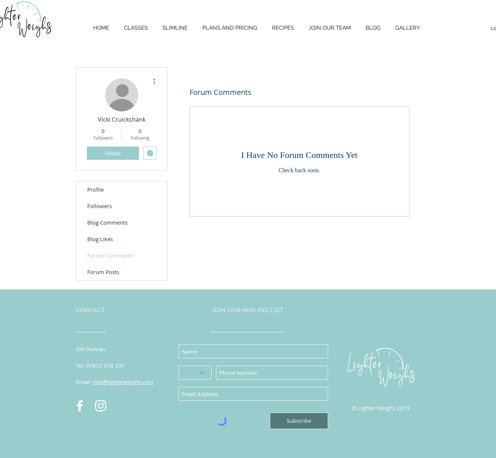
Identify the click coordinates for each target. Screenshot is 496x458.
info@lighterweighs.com (123, 381)
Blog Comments (107, 222)
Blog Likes (100, 239)
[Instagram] (100, 405)
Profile (95, 189)
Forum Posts (103, 272)
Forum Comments (110, 255)
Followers (99, 206)
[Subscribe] (299, 421)
